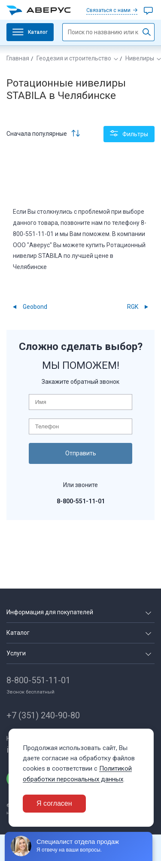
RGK (132, 306)
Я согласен (54, 803)
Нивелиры (139, 58)
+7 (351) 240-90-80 (43, 715)
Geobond (35, 306)
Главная (17, 58)
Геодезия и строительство (73, 58)
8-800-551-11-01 (38, 680)
